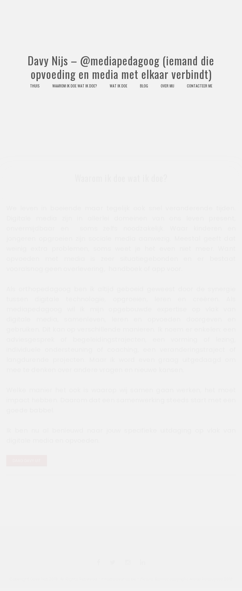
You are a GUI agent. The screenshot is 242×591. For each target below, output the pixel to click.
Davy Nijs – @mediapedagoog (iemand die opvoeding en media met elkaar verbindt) (121, 95)
